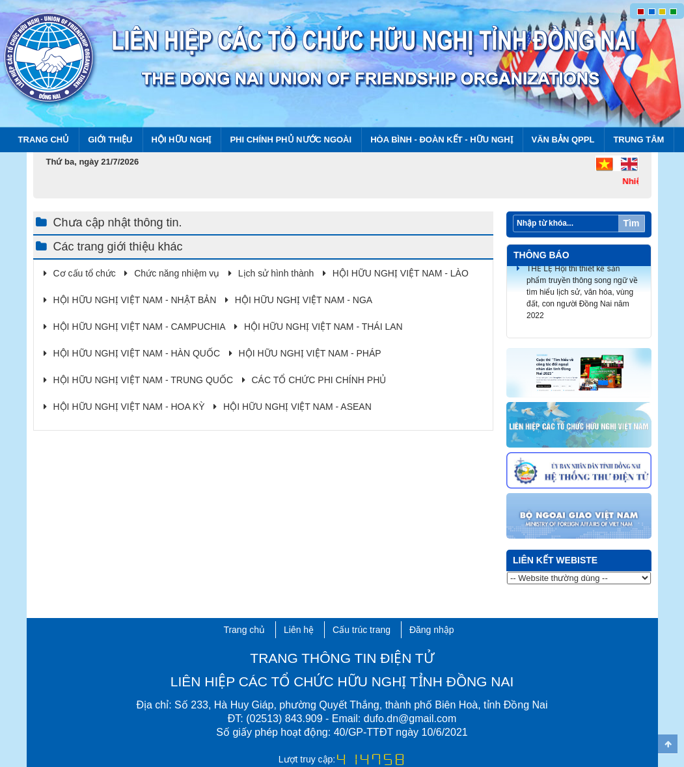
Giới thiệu (110, 139)
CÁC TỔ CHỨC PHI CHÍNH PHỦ (319, 380)
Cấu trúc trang (361, 630)
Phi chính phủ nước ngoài (290, 139)
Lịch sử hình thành (276, 273)
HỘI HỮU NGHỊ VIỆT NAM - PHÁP (310, 353)
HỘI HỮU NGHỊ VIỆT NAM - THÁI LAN (323, 326)
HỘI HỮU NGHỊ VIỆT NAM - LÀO (401, 273)
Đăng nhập (431, 630)
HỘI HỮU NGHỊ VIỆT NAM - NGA (303, 300)
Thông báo (541, 255)
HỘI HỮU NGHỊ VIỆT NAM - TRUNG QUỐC (143, 380)
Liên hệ (299, 630)
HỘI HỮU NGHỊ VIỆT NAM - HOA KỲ (129, 406)
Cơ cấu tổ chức (84, 273)
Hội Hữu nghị (182, 139)
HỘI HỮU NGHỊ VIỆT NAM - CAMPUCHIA (139, 326)
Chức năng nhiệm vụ (176, 273)
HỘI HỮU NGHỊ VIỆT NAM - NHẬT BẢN (135, 300)
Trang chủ (44, 139)
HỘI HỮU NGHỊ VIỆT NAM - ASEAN (297, 406)
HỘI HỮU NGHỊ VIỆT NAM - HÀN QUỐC (137, 353)
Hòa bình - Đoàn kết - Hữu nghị (441, 139)
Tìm (631, 223)
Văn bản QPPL (563, 139)
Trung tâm (638, 139)
